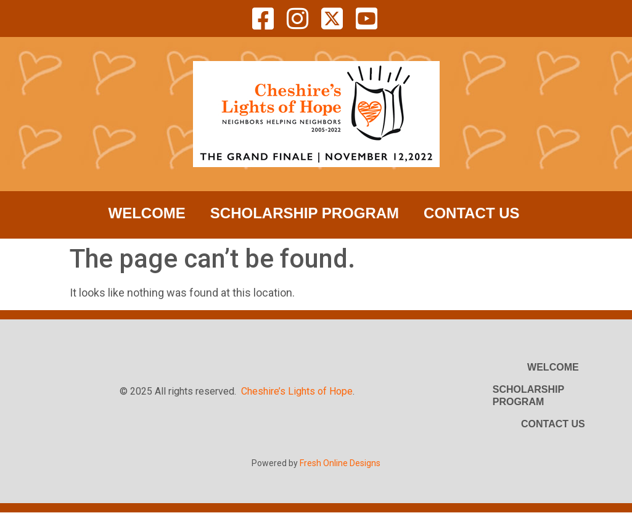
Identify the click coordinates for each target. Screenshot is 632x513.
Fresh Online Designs (340, 463)
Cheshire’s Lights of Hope (297, 391)
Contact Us (472, 213)
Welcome (147, 213)
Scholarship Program (304, 213)
